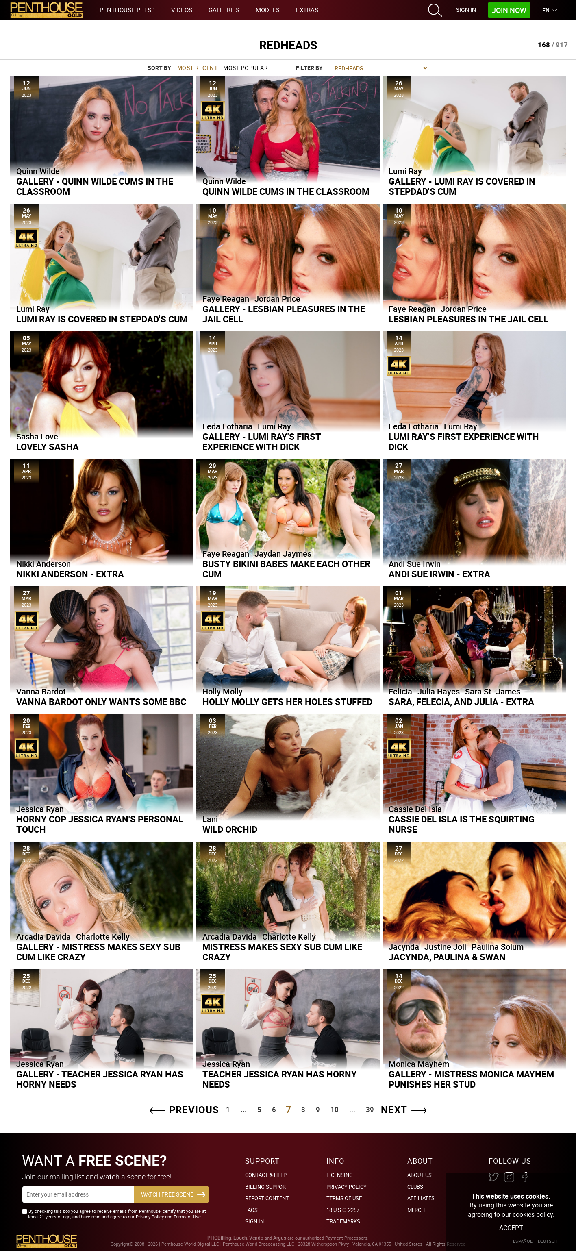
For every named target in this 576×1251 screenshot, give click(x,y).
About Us (419, 1175)
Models (268, 10)
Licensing (339, 1175)
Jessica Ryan (40, 808)
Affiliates (421, 1198)
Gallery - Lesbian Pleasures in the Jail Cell (283, 314)
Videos (181, 10)
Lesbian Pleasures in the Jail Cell (468, 319)
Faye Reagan (225, 298)
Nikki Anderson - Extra (70, 574)
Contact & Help (266, 1175)
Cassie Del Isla (415, 808)
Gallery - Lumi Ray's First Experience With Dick (261, 442)
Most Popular (245, 68)
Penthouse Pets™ (127, 10)
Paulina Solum (498, 946)
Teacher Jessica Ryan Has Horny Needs (279, 1079)
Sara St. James (492, 691)
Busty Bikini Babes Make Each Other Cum (286, 569)
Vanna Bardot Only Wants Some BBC (101, 701)
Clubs (415, 1186)
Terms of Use (344, 1198)
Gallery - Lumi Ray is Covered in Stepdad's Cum (462, 186)
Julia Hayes (438, 691)
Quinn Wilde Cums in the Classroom (286, 191)
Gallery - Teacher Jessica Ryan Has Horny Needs (99, 1079)
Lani (210, 819)
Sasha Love (37, 436)
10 (334, 1109)
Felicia (400, 691)
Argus (279, 1237)
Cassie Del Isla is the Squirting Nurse (462, 824)
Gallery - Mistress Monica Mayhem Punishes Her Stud (471, 1079)
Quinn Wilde (38, 170)
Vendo (256, 1237)
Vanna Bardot (41, 691)
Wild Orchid (229, 829)
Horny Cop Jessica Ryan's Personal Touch (99, 824)
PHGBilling (219, 1237)
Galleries (224, 10)
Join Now (509, 10)
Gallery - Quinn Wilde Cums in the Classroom (94, 186)
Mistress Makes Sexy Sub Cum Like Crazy (282, 952)
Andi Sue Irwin (415, 563)
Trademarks (343, 1221)
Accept (511, 1227)
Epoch (240, 1237)
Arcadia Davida (43, 936)
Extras (307, 10)
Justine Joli (445, 946)
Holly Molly (222, 691)
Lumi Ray (405, 170)
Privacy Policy (346, 1186)
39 (370, 1109)
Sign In (466, 9)
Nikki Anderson (43, 563)
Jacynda (404, 946)
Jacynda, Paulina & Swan (447, 957)
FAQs (251, 1210)
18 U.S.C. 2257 (342, 1210)
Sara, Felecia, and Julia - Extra (461, 701)
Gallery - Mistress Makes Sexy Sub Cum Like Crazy (98, 952)
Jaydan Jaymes (282, 553)
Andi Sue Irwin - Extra (439, 574)
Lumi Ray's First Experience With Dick (464, 442)
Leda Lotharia (227, 426)
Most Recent (197, 68)
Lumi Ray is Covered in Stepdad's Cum (101, 319)
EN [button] (547, 10)
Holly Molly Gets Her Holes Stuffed (287, 701)
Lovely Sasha (47, 447)
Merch (416, 1210)
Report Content (267, 1198)
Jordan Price (277, 298)
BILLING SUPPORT (267, 1186)
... (244, 1109)
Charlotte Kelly (103, 936)
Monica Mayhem (419, 1063)
